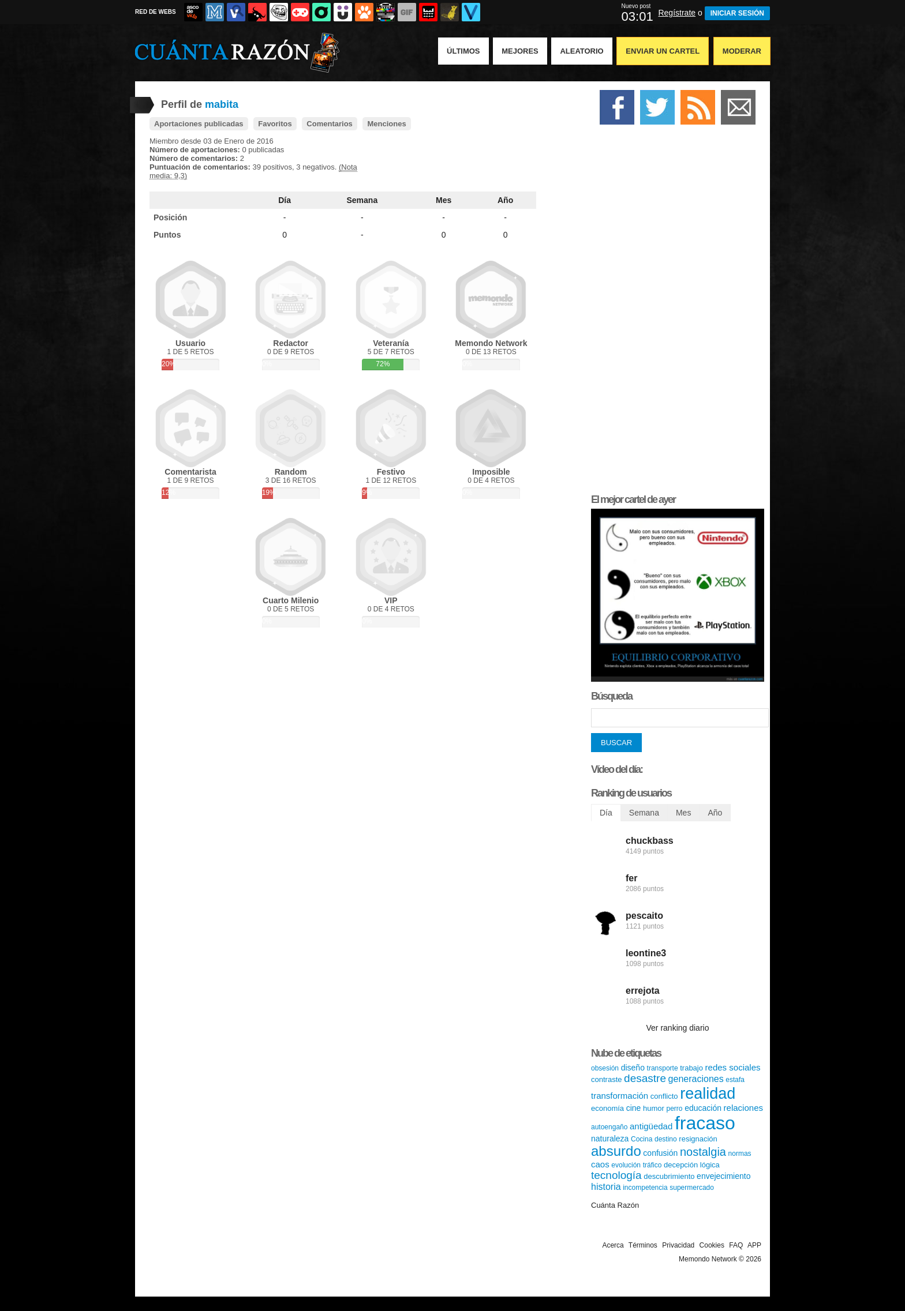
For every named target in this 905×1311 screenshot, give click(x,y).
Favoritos (275, 123)
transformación (619, 1095)
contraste (606, 1079)
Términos (643, 1245)
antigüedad (651, 1126)
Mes (443, 200)
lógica (710, 1164)
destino (666, 1139)
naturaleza (610, 1138)
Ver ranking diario (677, 1027)
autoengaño (609, 1127)
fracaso (705, 1123)
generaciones (696, 1079)
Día (284, 200)
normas (739, 1154)
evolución (626, 1165)
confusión (660, 1153)
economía (607, 1108)
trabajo (691, 1068)
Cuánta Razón (615, 1205)
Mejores (520, 51)
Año (505, 200)
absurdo (616, 1151)
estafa (735, 1080)
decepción (681, 1164)
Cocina (641, 1139)
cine (633, 1108)
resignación (698, 1139)
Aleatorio (581, 51)
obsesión (605, 1068)
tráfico (652, 1165)
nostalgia (703, 1151)
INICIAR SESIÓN (737, 13)
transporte (662, 1068)
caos (600, 1164)
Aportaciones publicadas (199, 123)
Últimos (463, 51)
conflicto (664, 1096)
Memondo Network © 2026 (720, 1259)
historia (606, 1187)
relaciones (743, 1108)
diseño (633, 1067)
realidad (707, 1093)
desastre (645, 1078)
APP (754, 1245)
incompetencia (645, 1188)
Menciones (386, 123)
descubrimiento (669, 1176)
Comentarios (329, 123)
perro (675, 1109)
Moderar (742, 51)
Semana (362, 200)
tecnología (616, 1175)
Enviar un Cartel (663, 51)
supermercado (692, 1188)
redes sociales (733, 1067)
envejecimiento (723, 1176)
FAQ (736, 1245)
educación (703, 1108)
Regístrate (676, 12)
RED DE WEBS (155, 12)
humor (653, 1108)
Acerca (612, 1245)
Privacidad (678, 1245)
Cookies (712, 1245)
